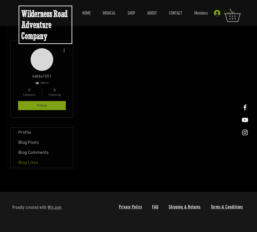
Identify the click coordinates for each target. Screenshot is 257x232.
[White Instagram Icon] (245, 132)
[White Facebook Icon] (245, 107)
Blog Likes (28, 162)
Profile (24, 132)
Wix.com (54, 207)
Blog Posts (28, 142)
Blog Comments (33, 152)
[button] (238, 15)
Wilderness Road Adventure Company (44, 25)
